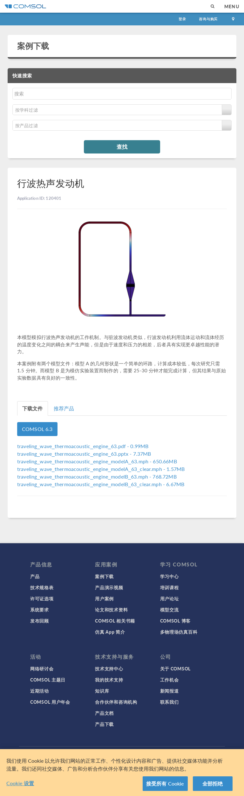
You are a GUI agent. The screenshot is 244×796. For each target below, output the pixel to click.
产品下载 (104, 724)
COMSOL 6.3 (37, 429)
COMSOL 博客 (175, 620)
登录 (182, 18)
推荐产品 (64, 408)
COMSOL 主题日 (47, 679)
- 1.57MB (101, 469)
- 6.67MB (100, 484)
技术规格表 (42, 587)
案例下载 (33, 45)
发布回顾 (39, 620)
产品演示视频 (109, 587)
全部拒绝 (212, 783)
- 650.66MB (97, 461)
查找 (122, 146)
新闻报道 (169, 691)
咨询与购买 (208, 18)
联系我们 (169, 702)
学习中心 (169, 576)
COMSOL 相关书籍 (115, 620)
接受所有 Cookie (165, 783)
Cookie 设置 (20, 783)
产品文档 (104, 713)
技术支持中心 (109, 668)
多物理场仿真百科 (179, 632)
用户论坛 (169, 598)
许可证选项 (42, 598)
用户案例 (104, 598)
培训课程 (169, 587)
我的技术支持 (109, 679)
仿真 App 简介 (110, 632)
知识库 (102, 691)
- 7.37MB (84, 453)
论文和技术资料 (111, 609)
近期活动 (39, 691)
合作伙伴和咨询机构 (116, 702)
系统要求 (39, 609)
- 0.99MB (82, 446)
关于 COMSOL (175, 668)
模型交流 (169, 609)
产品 (34, 576)
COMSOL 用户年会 (50, 702)
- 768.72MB (97, 476)
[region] (122, 772)
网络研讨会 (42, 668)
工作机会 (169, 679)
